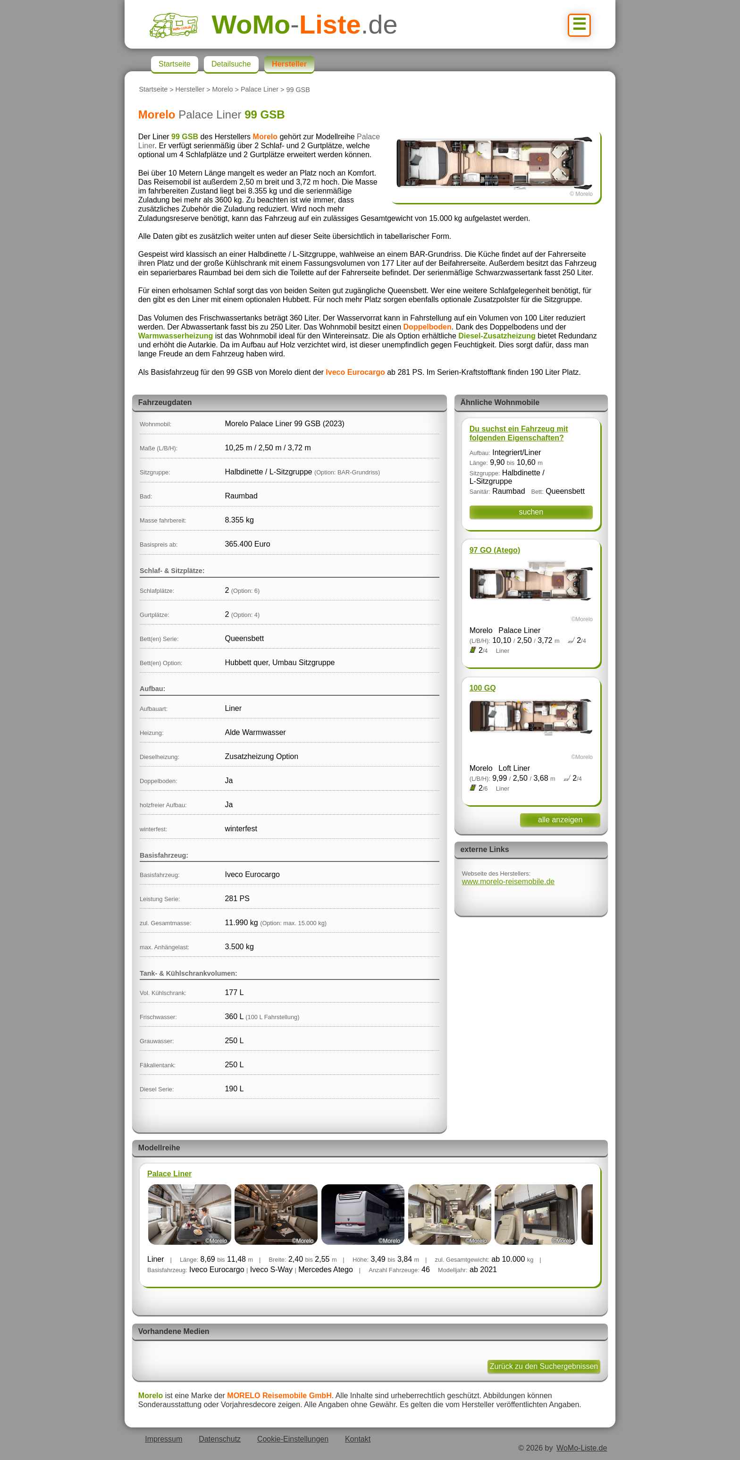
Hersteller (190, 89)
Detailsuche (231, 64)
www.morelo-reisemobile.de (508, 882)
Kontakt (357, 1439)
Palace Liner (259, 89)
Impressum (163, 1439)
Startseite (153, 89)
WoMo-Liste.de (581, 1448)
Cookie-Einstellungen (292, 1439)
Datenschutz (220, 1439)
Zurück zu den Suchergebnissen (544, 1366)
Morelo (222, 89)
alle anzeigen (560, 820)
